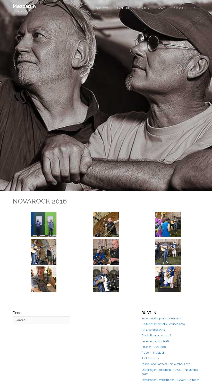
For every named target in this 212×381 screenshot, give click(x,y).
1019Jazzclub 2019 (153, 329)
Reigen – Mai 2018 (153, 352)
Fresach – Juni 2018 (154, 346)
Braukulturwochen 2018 (156, 335)
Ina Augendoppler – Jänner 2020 (162, 318)
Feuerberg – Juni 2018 (155, 341)
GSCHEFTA (102, 8)
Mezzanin (24, 6)
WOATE (161, 8)
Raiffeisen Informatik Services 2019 (163, 324)
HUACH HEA (122, 8)
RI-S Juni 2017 (150, 358)
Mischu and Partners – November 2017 (166, 364)
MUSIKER (178, 8)
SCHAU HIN (143, 8)
